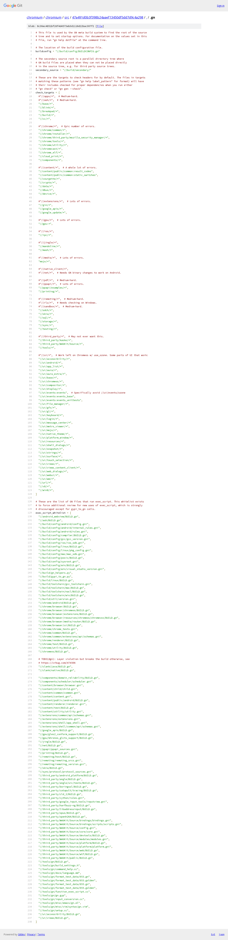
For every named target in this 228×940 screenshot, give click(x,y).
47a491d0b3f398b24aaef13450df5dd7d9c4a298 (107, 17)
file (100, 26)
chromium (35, 17)
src (66, 17)
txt (213, 934)
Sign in (220, 5)
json (221, 934)
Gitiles (21, 934)
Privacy (31, 934)
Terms (41, 934)
